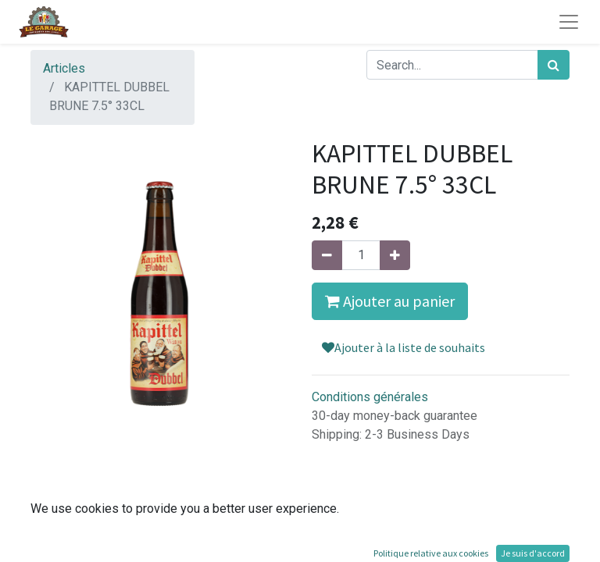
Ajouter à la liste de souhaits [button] (403, 347)
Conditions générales (370, 396)
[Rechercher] (554, 65)
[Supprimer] (327, 255)
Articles (64, 68)
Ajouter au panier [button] (390, 301)
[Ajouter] (395, 255)
